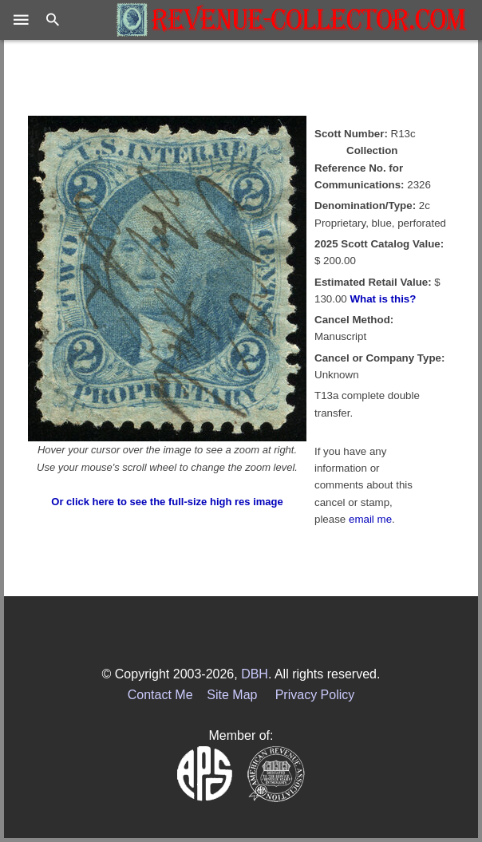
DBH (254, 674)
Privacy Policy (315, 695)
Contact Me (160, 695)
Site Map (232, 695)
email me (370, 519)
